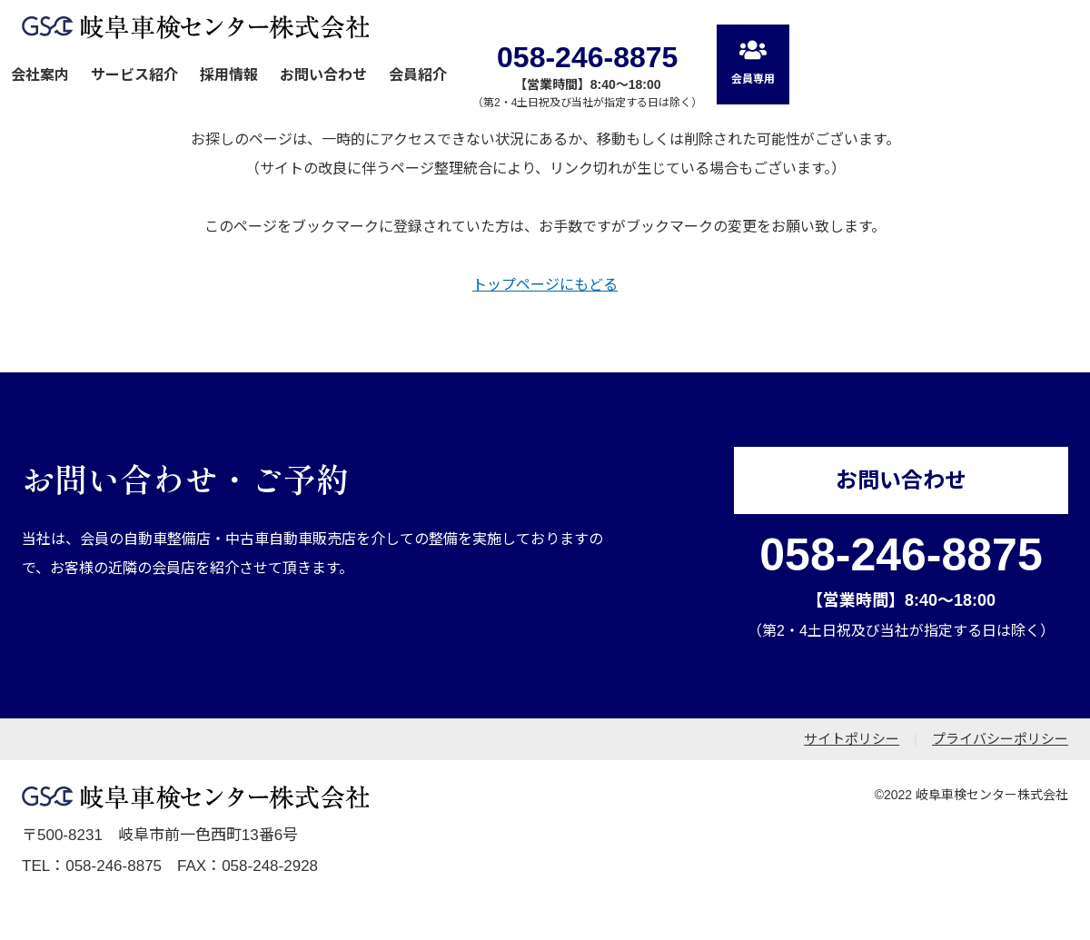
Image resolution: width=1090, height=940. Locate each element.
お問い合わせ (323, 75)
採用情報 (229, 75)
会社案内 (40, 75)
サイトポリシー (851, 739)
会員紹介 (418, 75)
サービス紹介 (134, 75)
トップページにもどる (545, 284)
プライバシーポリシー (1000, 739)
